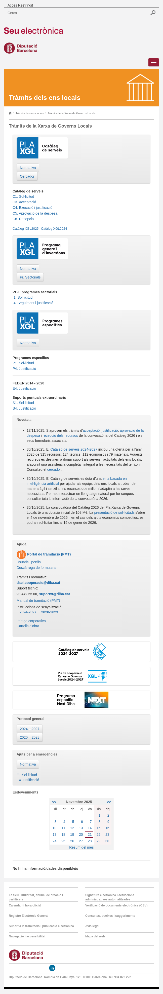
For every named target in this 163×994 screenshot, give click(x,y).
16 (107, 828)
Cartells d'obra (28, 626)
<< (54, 802)
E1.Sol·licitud (27, 775)
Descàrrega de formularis (36, 568)
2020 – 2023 (29, 737)
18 (63, 834)
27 (81, 841)
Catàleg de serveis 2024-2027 (73, 449)
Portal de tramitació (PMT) (48, 554)
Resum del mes (81, 847)
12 (72, 828)
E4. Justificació (24, 388)
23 (107, 834)
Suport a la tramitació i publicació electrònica (41, 926)
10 (55, 828)
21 (90, 834)
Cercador (27, 176)
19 (72, 834)
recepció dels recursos (60, 435)
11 (63, 828)
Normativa (28, 168)
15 (99, 828)
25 (63, 841)
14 (90, 828)
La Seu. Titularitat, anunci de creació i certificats (36, 897)
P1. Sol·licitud (23, 363)
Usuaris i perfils (29, 562)
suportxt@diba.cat (54, 594)
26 (72, 841)
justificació (110, 430)
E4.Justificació (28, 780)
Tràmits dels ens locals (30, 113)
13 (81, 828)
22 (99, 834)
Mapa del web (95, 936)
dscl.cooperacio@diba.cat (38, 583)
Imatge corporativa (31, 621)
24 (55, 841)
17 (55, 834)
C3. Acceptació (24, 202)
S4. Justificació (24, 408)
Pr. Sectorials (30, 277)
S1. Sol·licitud (23, 403)
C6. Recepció (23, 219)
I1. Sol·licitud (22, 297)
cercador (54, 469)
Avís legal (92, 926)
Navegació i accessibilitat (27, 936)
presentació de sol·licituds (114, 512)
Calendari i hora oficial (25, 905)
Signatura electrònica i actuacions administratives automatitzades (109, 897)
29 (99, 841)
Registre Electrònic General (28, 916)
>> (109, 802)
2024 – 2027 (29, 729)
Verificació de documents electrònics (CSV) (116, 905)
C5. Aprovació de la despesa (35, 213)
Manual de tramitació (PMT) (38, 601)
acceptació (91, 430)
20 (81, 834)
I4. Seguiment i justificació (33, 303)
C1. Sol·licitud (23, 196)
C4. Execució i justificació (32, 208)
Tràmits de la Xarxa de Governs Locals (72, 113)
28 (90, 841)
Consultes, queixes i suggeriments (110, 916)
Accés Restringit (20, 5)
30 (107, 841)
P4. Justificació (24, 369)
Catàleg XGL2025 (25, 228)
